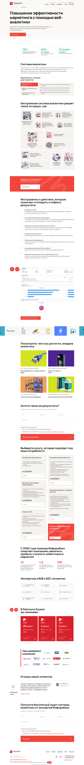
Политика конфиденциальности (18, 759)
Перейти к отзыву (25, 693)
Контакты (71, 4)
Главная (11, 7)
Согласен (49, 762)
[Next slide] (17, 269)
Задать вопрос (71, 2)
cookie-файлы (44, 762)
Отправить (26, 739)
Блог (66, 4)
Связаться (53, 537)
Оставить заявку (14, 34)
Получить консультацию (31, 437)
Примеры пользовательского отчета (29, 318)
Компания (60, 751)
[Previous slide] (12, 269)
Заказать (25, 475)
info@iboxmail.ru (68, 760)
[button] (14, 689)
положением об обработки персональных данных (51, 431)
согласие (26, 429)
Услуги (17, 7)
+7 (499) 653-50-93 (52, 2)
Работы (53, 4)
